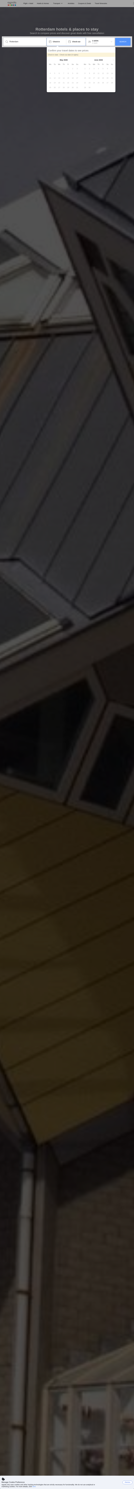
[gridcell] (68, 68)
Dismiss (127, 1482)
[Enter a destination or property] (26, 41)
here (34, 1486)
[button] (49, 60)
